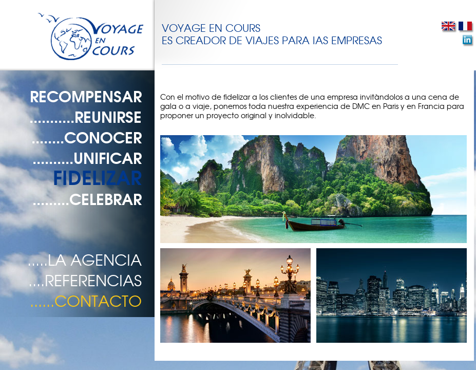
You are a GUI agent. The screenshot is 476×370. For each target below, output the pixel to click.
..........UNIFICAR (87, 157)
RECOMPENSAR (86, 95)
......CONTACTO (86, 300)
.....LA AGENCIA (84, 259)
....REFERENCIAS (85, 279)
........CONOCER (86, 136)
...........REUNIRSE (85, 116)
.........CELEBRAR (87, 198)
